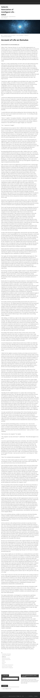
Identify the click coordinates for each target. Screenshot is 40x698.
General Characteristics (6, 659)
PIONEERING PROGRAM (6, 654)
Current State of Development (7, 664)
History (3, 663)
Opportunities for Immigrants (7, 667)
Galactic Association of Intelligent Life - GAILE (16, 696)
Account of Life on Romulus (7, 666)
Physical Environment (6, 658)
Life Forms (4, 662)
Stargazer (36, 696)
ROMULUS (4, 656)
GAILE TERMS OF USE (6, 688)
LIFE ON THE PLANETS (6, 655)
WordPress (31, 696)
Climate (3, 660)
